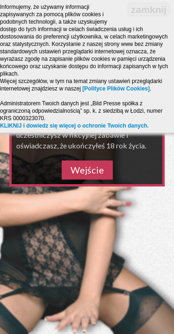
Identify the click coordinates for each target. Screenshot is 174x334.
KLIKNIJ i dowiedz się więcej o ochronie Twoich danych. (74, 125)
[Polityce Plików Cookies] (115, 88)
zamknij (149, 9)
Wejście (87, 169)
